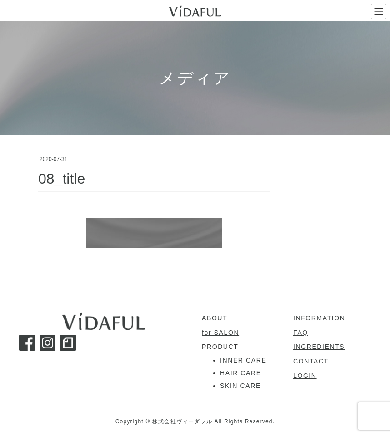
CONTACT (311, 361)
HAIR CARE (240, 373)
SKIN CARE (240, 385)
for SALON (220, 332)
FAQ (300, 332)
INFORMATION (319, 318)
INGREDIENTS (319, 346)
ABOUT (214, 318)
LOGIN (305, 375)
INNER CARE (243, 360)
